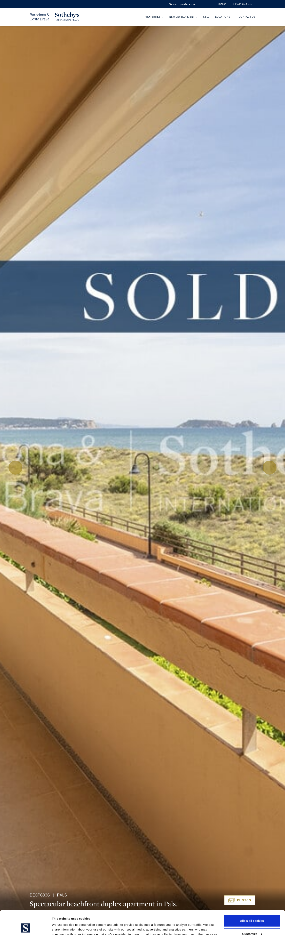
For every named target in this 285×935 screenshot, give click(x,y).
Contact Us (247, 17)
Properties (153, 17)
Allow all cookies (252, 898)
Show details (61, 922)
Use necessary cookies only (252, 924)
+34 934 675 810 (241, 4)
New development (183, 17)
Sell (206, 17)
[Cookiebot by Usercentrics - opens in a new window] (25, 927)
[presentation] (15, 468)
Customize (252, 911)
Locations (224, 17)
